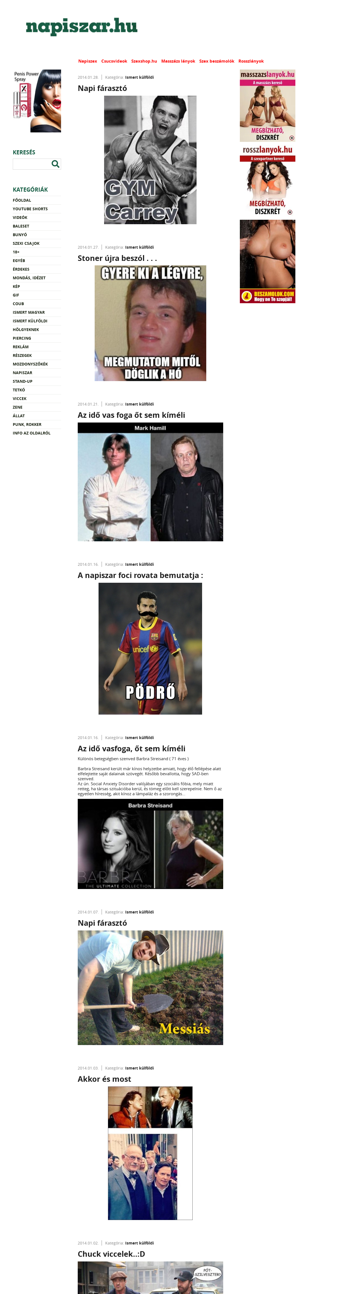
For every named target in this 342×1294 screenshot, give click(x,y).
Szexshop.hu (144, 61)
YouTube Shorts (30, 208)
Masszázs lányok (178, 61)
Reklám (21, 346)
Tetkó (19, 389)
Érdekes (21, 269)
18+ (16, 252)
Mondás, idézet (29, 277)
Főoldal (22, 200)
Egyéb (19, 260)
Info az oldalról (32, 433)
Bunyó (20, 234)
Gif (16, 295)
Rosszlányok (251, 61)
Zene (17, 407)
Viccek (19, 398)
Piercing (22, 338)
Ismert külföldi (30, 321)
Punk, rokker (27, 424)
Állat (19, 415)
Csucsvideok (114, 61)
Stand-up (22, 381)
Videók (20, 217)
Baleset (21, 226)
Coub (18, 303)
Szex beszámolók (216, 61)
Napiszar (22, 372)
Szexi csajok (26, 243)
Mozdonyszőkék (30, 364)
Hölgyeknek (26, 329)
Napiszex (87, 61)
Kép (16, 286)
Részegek (22, 355)
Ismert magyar (29, 312)
